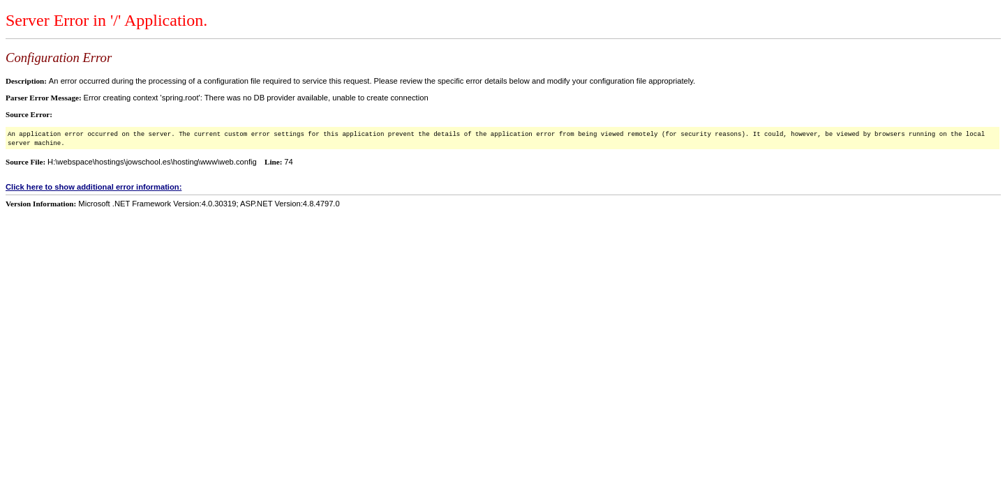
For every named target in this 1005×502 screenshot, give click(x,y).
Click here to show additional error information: (93, 187)
